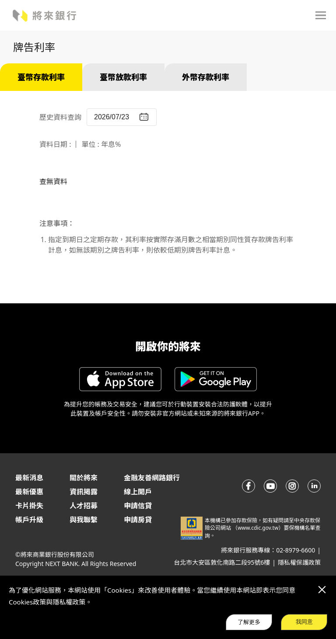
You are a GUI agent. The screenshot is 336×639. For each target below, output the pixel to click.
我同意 (304, 621)
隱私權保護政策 (299, 562)
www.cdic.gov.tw (258, 527)
